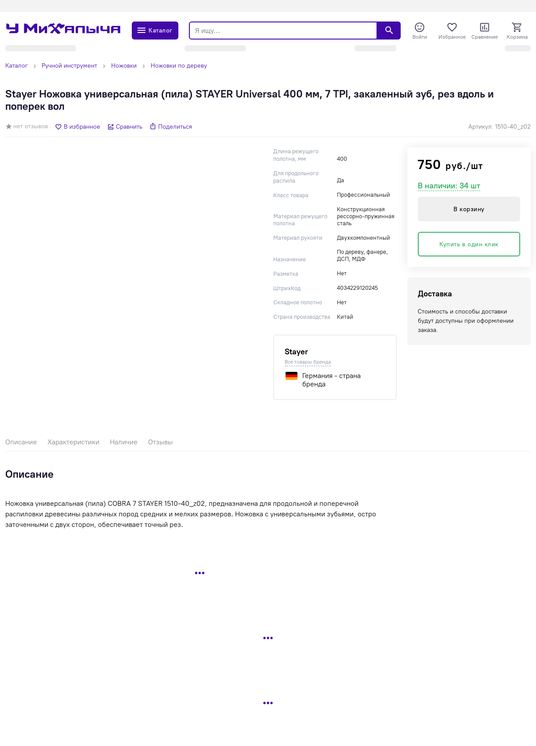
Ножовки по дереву (179, 65)
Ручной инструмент (69, 65)
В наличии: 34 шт (449, 186)
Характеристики (73, 442)
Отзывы (160, 442)
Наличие (124, 442)
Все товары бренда (308, 362)
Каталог (16, 65)
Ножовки (124, 65)
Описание (21, 442)
